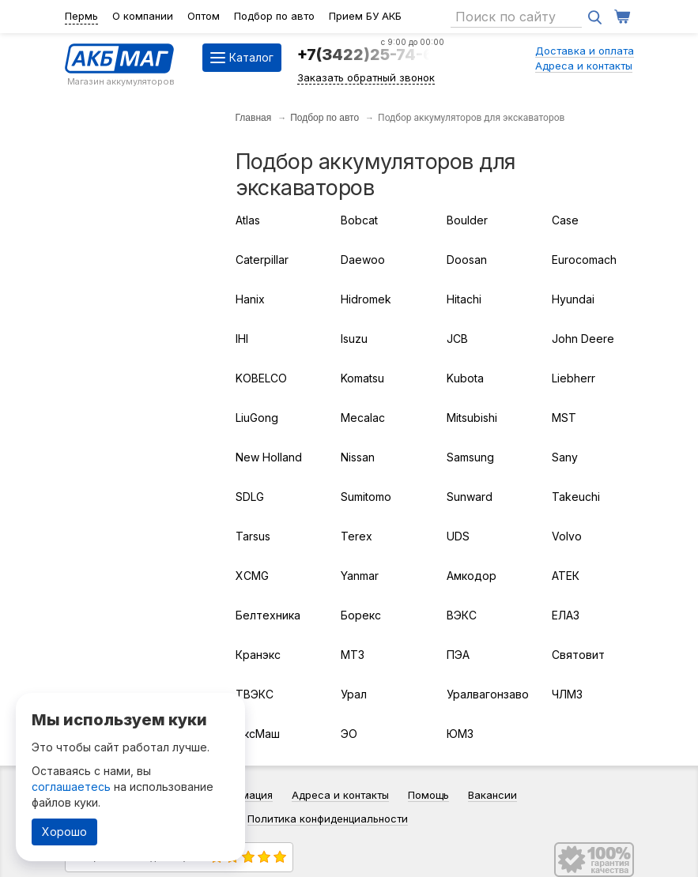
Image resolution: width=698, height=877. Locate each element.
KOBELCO (261, 378)
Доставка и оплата (584, 50)
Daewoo (363, 259)
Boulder (467, 220)
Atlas (248, 220)
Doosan (467, 259)
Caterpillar (262, 259)
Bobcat (359, 220)
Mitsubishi (472, 417)
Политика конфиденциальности (327, 818)
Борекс (361, 615)
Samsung (470, 457)
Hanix (250, 299)
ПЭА (458, 654)
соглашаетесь (71, 786)
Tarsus (253, 536)
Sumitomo (366, 496)
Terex (356, 536)
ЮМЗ (460, 733)
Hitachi (464, 299)
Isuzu (354, 338)
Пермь (81, 15)
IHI (242, 338)
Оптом (203, 15)
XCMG (252, 575)
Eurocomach (584, 259)
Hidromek (366, 299)
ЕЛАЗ (565, 615)
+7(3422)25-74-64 (370, 54)
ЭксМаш (258, 733)
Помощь (428, 795)
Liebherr (573, 378)
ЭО (349, 733)
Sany (565, 457)
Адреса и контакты (583, 65)
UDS (458, 536)
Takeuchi (576, 496)
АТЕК (565, 575)
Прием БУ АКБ (365, 15)
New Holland (269, 457)
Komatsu (362, 378)
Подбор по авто (274, 15)
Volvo (567, 536)
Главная (254, 117)
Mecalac (363, 417)
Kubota (465, 378)
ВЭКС (462, 615)
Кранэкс (258, 654)
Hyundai (573, 299)
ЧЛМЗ (567, 694)
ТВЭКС (255, 694)
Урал (354, 694)
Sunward (469, 496)
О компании (142, 15)
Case (565, 220)
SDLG (250, 496)
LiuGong (257, 417)
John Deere (583, 338)
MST (564, 417)
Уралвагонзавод (488, 694)
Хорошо (64, 831)
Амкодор (471, 575)
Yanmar (360, 575)
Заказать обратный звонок (366, 77)
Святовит (578, 654)
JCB (457, 338)
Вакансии (492, 795)
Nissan (358, 457)
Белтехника (268, 615)
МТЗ (352, 654)
